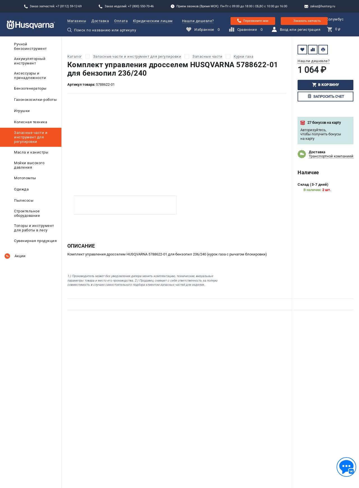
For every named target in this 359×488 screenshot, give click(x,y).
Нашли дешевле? (198, 21)
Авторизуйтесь (313, 130)
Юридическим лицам (153, 21)
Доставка (100, 21)
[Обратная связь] (346, 467)
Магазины (76, 21)
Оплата (121, 21)
